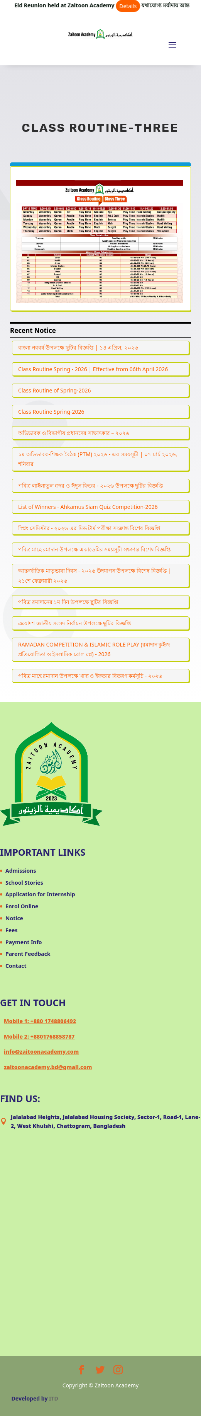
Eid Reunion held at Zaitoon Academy (83, 5)
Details (133, 6)
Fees (11, 930)
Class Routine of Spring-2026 (54, 390)
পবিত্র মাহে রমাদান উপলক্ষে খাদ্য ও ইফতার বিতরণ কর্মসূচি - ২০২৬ (90, 675)
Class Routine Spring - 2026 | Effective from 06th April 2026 (93, 369)
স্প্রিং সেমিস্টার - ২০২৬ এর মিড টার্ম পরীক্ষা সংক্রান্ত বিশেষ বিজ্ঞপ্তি (89, 528)
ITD (53, 1398)
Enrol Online (21, 906)
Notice (14, 918)
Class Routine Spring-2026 (51, 411)
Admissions (20, 870)
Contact (16, 965)
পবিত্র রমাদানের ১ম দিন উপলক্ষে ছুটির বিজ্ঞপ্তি (68, 602)
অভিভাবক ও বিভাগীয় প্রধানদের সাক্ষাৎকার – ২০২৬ (73, 433)
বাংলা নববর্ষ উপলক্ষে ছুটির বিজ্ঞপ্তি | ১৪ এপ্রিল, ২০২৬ (78, 347)
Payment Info (23, 942)
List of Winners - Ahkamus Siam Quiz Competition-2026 (88, 506)
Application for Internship (40, 894)
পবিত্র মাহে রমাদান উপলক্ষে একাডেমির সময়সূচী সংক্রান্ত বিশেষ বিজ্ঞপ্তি (94, 549)
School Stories (24, 882)
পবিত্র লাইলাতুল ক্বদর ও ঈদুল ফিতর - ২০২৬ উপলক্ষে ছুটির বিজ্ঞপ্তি (90, 485)
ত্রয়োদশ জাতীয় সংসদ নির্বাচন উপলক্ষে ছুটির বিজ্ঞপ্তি (74, 623)
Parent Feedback (28, 953)
